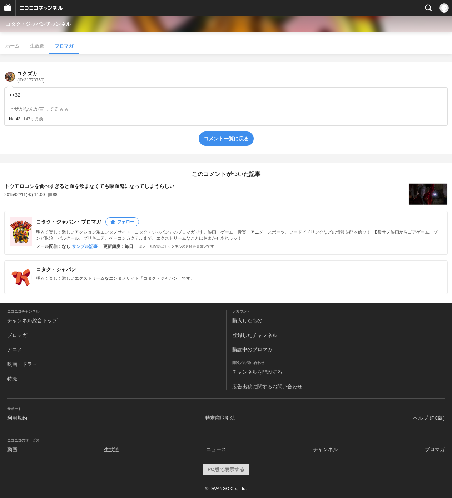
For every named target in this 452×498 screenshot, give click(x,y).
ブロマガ (64, 46)
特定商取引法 (220, 418)
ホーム (12, 46)
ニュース (216, 449)
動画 (12, 449)
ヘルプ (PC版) (429, 418)
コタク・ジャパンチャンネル (38, 24)
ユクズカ (31, 77)
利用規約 (17, 418)
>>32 (14, 95)
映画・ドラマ (22, 364)
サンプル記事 (85, 246)
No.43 (14, 119)
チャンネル (325, 449)
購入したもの (247, 320)
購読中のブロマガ (252, 349)
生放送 (37, 46)
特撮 (12, 379)
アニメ (14, 349)
